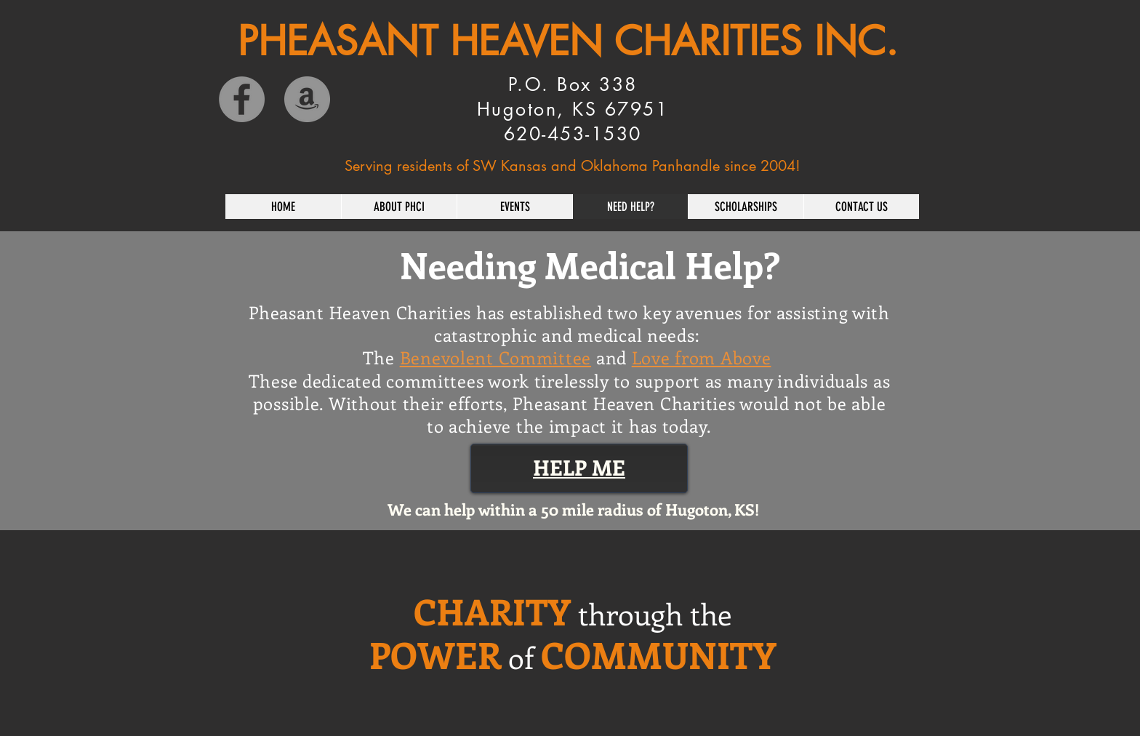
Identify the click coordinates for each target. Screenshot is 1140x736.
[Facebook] (242, 99)
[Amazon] (307, 99)
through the (654, 613)
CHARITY (492, 611)
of (521, 657)
